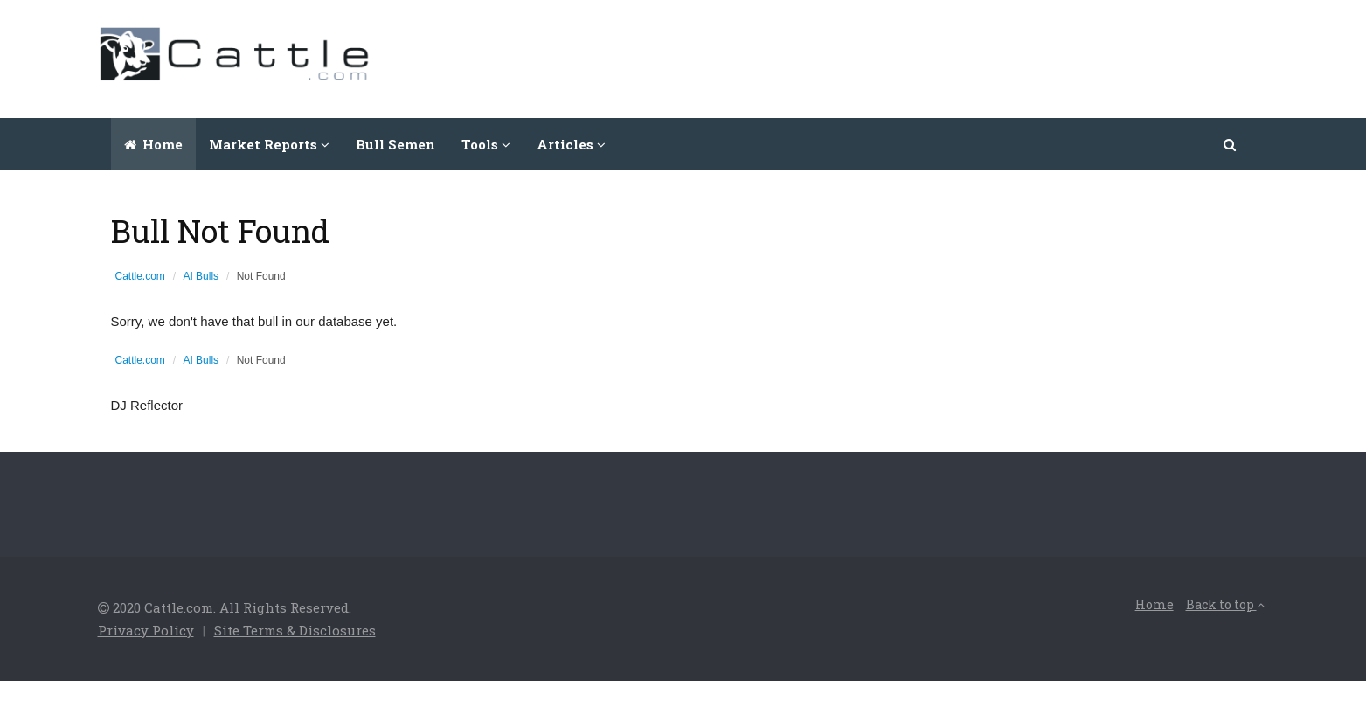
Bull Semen (395, 144)
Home (153, 144)
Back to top (1225, 604)
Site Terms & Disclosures (295, 630)
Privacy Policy (146, 630)
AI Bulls (200, 276)
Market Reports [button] (269, 144)
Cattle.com (140, 276)
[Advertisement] (951, 56)
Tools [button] (485, 144)
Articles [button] (571, 144)
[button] (1231, 144)
